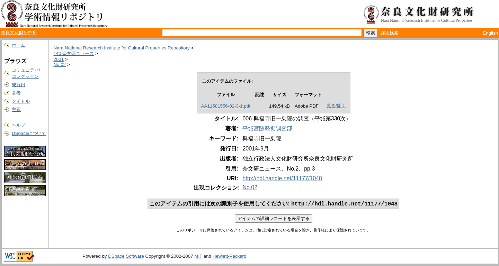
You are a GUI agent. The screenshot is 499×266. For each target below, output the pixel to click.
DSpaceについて (29, 133)
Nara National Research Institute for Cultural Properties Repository (121, 48)
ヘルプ (18, 125)
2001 (58, 59)
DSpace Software (126, 256)
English (490, 33)
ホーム (18, 45)
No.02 (59, 64)
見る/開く (336, 105)
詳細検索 (390, 32)
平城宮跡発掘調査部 (267, 128)
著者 (16, 92)
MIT (198, 256)
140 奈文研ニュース (73, 53)
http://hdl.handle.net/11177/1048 (282, 178)
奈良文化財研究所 (19, 32)
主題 (16, 109)
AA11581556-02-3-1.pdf (225, 106)
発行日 (18, 84)
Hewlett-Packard (230, 256)
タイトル (21, 101)
